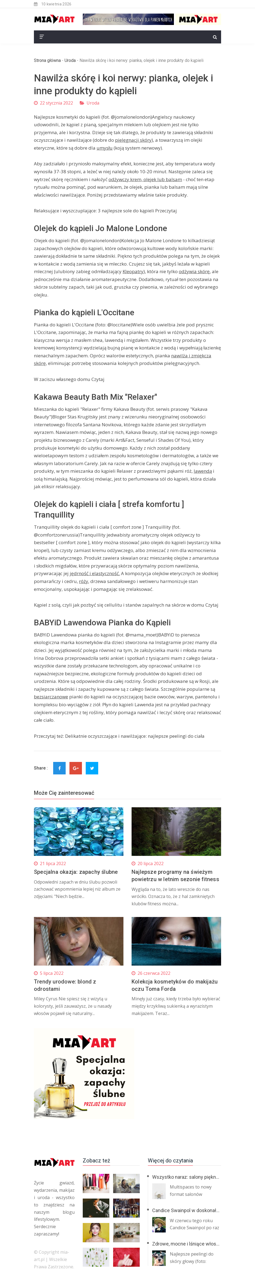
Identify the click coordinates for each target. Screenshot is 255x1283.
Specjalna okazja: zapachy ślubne (76, 872)
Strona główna (47, 60)
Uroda (70, 60)
